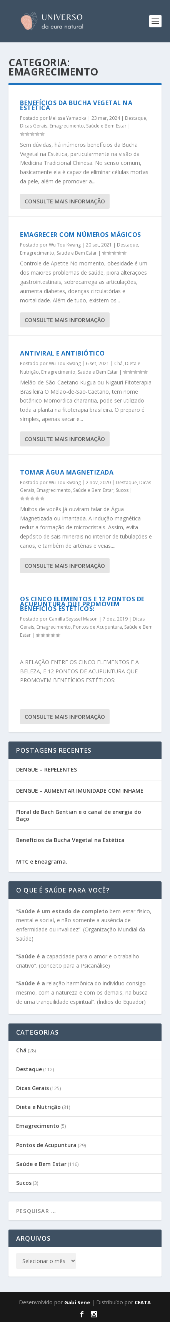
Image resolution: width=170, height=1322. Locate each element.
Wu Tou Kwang (65, 245)
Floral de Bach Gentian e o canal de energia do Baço (78, 815)
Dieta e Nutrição (38, 1107)
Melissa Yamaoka (68, 118)
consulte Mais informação (65, 201)
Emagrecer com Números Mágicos (80, 234)
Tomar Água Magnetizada (66, 472)
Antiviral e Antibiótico (62, 353)
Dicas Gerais (33, 125)
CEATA (143, 1302)
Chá (118, 363)
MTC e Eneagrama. (41, 861)
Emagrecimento (67, 125)
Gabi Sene (77, 1302)
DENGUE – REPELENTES (46, 769)
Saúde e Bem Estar (106, 125)
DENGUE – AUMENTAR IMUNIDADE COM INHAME (79, 790)
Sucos (122, 490)
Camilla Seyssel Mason (73, 619)
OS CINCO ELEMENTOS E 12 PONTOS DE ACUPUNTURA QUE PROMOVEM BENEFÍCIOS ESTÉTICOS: (82, 604)
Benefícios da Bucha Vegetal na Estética (76, 105)
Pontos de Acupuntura (97, 627)
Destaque (135, 118)
